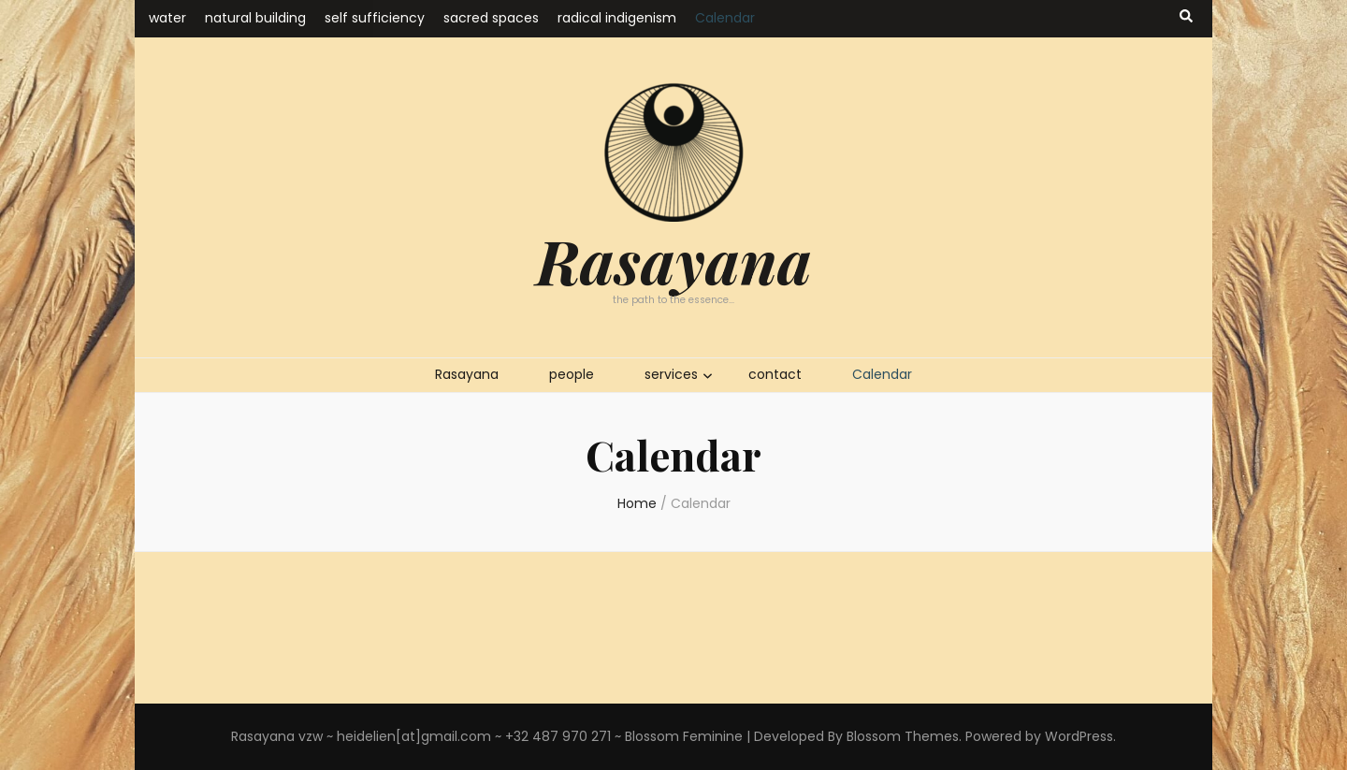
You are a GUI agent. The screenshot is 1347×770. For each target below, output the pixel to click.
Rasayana (674, 260)
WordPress (1079, 736)
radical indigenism (617, 17)
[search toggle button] (1186, 16)
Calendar (725, 17)
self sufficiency (375, 17)
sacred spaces (491, 17)
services (671, 374)
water (167, 17)
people (571, 374)
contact (775, 374)
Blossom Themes (903, 736)
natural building (255, 17)
